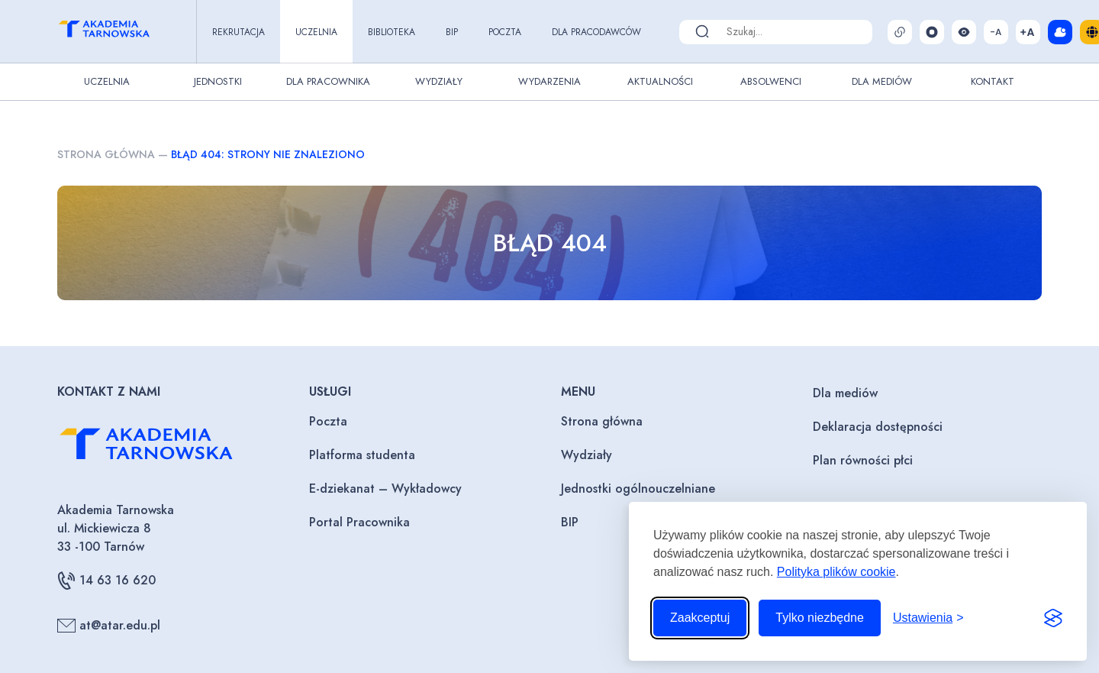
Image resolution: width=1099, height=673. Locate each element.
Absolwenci (770, 81)
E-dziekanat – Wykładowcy (385, 488)
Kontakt (992, 81)
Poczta (504, 32)
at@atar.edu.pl (108, 625)
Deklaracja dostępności (878, 426)
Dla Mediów (882, 81)
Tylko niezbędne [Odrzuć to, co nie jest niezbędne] (819, 617)
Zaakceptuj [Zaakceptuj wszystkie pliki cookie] (700, 617)
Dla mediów (845, 393)
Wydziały (438, 81)
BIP (452, 32)
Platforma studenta (362, 455)
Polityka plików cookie (836, 571)
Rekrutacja (238, 32)
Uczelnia (316, 32)
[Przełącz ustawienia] (928, 618)
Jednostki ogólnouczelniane (638, 488)
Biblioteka (391, 32)
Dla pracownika (328, 81)
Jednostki (218, 81)
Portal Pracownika (359, 522)
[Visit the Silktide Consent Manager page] (1053, 618)
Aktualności (660, 81)
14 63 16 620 (106, 580)
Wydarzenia (549, 81)
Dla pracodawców (596, 32)
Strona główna (106, 154)
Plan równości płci (863, 460)
